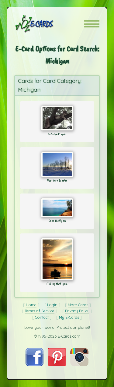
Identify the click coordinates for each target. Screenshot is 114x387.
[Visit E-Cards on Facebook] (34, 364)
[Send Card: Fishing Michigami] (57, 259)
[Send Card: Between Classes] (57, 118)
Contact (42, 317)
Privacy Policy (77, 310)
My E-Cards (69, 317)
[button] (91, 23)
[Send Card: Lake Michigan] (57, 207)
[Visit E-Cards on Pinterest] (57, 364)
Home (31, 304)
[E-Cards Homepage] (45, 24)
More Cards (78, 304)
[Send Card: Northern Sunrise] (57, 164)
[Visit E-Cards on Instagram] (79, 364)
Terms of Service (39, 310)
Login (52, 304)
